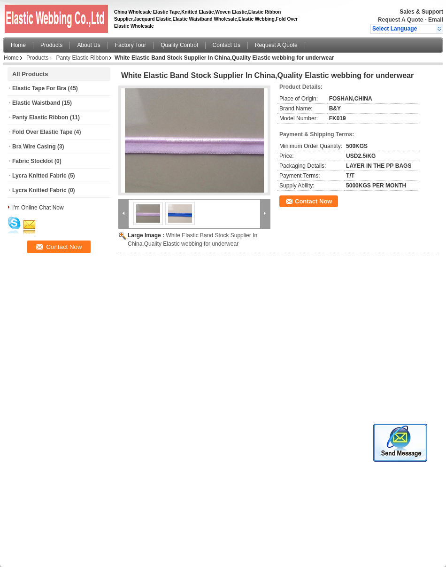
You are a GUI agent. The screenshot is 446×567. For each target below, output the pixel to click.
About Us (88, 45)
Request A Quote (400, 19)
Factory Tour (130, 45)
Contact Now (313, 201)
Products (51, 45)
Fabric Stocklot (32, 161)
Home (18, 45)
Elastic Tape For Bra (39, 88)
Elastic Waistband (36, 103)
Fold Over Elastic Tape (42, 132)
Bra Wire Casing (34, 146)
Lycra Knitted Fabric (39, 175)
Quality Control (179, 45)
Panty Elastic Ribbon (82, 57)
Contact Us (226, 45)
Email (435, 19)
